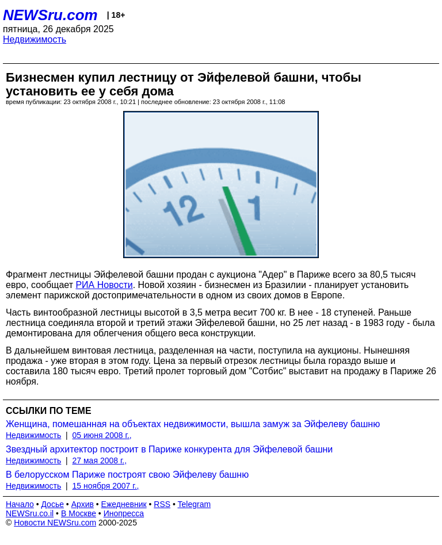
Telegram (194, 504)
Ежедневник (124, 504)
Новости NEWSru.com (55, 522)
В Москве (78, 513)
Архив (82, 504)
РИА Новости (103, 285)
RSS (162, 504)
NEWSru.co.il (30, 513)
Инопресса (124, 513)
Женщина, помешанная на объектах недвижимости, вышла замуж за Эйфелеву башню (193, 424)
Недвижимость (34, 39)
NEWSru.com (50, 15)
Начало (20, 504)
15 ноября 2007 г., (106, 485)
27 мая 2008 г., (100, 460)
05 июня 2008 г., (102, 435)
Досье (52, 504)
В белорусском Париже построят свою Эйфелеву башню (127, 474)
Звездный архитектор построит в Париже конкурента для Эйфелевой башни (169, 449)
